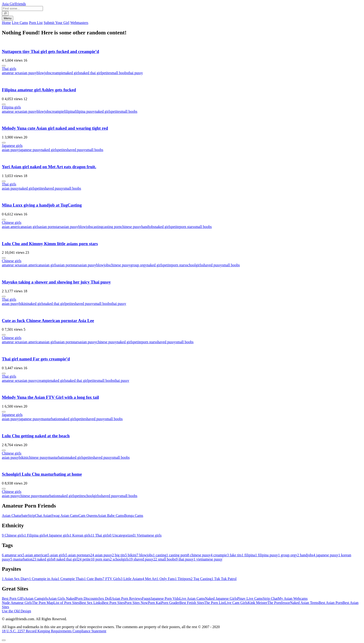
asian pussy (28, 73)
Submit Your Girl (56, 23)
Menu (7, 18)
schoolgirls (194, 265)
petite (106, 73)
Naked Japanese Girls (221, 598)
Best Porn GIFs (13, 598)
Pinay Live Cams (250, 598)
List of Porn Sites (66, 603)
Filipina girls (11, 107)
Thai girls (9, 69)
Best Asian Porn (330, 603)
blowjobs (43, 73)
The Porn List (214, 603)
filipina (69, 111)
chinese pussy (131, 227)
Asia (14, 4)
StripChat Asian (40, 516)
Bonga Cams (133, 516)
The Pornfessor (278, 603)
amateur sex (11, 73)
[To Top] (4, 640)
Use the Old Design (16, 611)
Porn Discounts (87, 598)
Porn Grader (170, 603)
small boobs (119, 73)
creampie (57, 73)
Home (6, 23)
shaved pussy (75, 150)
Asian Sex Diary (15, 579)
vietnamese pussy (208, 559)
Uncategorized (122, 535)
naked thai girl (91, 73)
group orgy (138, 265)
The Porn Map (42, 603)
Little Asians (131, 579)
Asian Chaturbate (15, 516)
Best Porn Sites (113, 603)
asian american (13, 227)
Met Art (149, 579)
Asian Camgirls (36, 598)
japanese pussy (30, 150)
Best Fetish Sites (191, 603)
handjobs (148, 227)
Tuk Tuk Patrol (224, 579)
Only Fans (166, 579)
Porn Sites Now (136, 603)
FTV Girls (111, 579)
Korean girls (80, 535)
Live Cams (20, 23)
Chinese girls (11, 222)
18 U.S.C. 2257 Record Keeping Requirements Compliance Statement (54, 631)
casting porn (112, 227)
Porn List (36, 23)
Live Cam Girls (236, 603)
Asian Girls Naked (62, 598)
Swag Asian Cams (64, 516)
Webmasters (79, 23)
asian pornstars (50, 227)
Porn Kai (154, 603)
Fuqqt (146, 598)
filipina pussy (85, 111)
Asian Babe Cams (111, 516)
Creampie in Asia (43, 579)
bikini (23, 304)
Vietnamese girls (148, 535)
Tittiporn (183, 579)
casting (97, 227)
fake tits (234, 555)
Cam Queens (88, 516)
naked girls (72, 73)
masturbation (51, 419)
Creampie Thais (71, 579)
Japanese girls (12, 146)
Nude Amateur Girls (17, 603)
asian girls (31, 227)
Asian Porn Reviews (126, 598)
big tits (118, 555)
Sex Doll (104, 598)
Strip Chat (270, 598)
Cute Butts (93, 579)
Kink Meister (257, 603)
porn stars (186, 227)
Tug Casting (201, 579)
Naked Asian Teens (304, 603)
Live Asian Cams (192, 598)
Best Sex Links (90, 603)
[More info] (4, 65)
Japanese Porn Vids (164, 598)
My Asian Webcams (293, 598)
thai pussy (135, 73)
